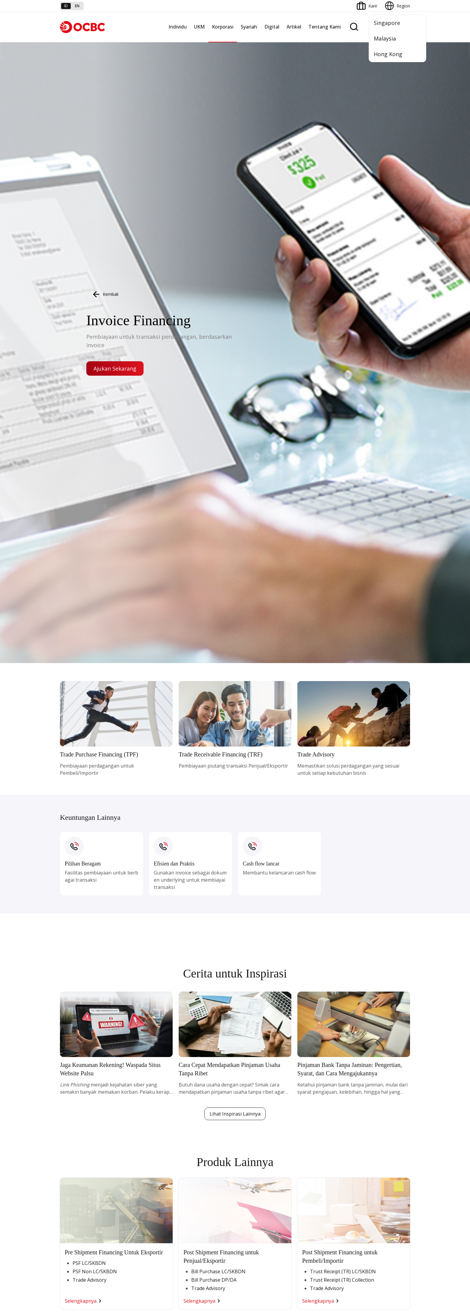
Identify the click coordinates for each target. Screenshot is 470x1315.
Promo (66, 1142)
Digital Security (133, 1230)
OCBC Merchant (313, 1150)
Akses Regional (134, 1142)
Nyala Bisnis (131, 1067)
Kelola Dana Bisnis (137, 1088)
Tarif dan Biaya (74, 1209)
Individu (177, 26)
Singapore (387, 22)
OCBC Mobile (310, 1067)
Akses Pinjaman (134, 1099)
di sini (107, 1295)
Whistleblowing (322, 1277)
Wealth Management (80, 1132)
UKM (199, 26)
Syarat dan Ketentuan (140, 1187)
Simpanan (69, 1099)
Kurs (64, 1220)
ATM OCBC (308, 1077)
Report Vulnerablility (391, 1277)
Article (125, 1220)
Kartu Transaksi (75, 1110)
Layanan (246, 1088)
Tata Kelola (368, 1099)
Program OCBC (75, 1153)
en (77, 5)
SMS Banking (310, 1128)
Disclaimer (245, 1277)
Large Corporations (197, 1077)
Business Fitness (135, 1132)
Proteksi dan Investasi (259, 1099)
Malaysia (385, 38)
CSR (360, 1110)
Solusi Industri (192, 1132)
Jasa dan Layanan (77, 1198)
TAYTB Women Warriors (143, 1077)
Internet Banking (313, 1106)
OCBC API (307, 1160)
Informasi (366, 1067)
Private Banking (75, 1088)
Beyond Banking (135, 1121)
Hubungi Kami (192, 1223)
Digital (271, 26)
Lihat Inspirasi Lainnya (235, 450)
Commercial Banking (199, 1067)
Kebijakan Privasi (281, 1277)
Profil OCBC (368, 1077)
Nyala (65, 1067)
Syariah (249, 26)
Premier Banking (76, 1077)
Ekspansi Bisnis (193, 1088)
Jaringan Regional (195, 1142)
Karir (123, 1209)
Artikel (294, 26)
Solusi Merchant (313, 1139)
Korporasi (223, 26)
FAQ (123, 1198)
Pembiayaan (250, 1077)
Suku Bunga (71, 1230)
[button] (400, 1209)
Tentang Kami (324, 26)
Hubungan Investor (375, 1088)
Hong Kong (388, 54)
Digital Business (134, 1110)
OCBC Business (312, 1117)
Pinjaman (69, 1121)
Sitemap (354, 1277)
